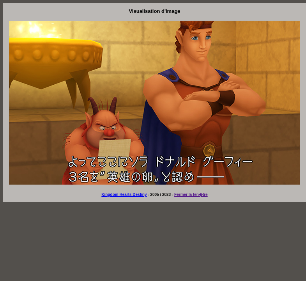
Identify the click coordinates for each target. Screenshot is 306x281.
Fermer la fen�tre (191, 194)
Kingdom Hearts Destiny (124, 194)
